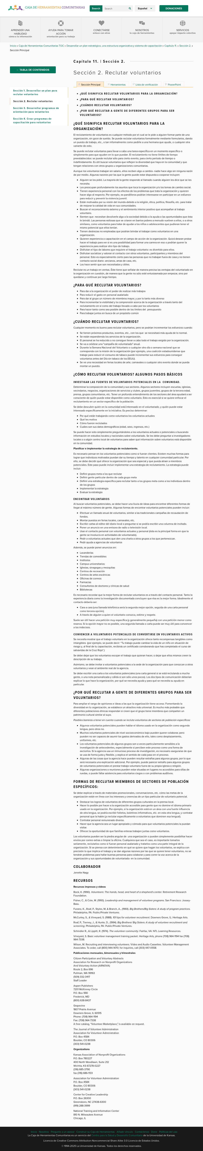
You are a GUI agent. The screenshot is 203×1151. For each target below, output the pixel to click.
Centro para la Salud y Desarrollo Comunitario (117, 1135)
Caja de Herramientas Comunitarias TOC (42, 45)
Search (96, 8)
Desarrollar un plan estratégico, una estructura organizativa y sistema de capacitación (114, 45)
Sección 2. (185, 45)
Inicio (13, 45)
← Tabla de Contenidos (33, 72)
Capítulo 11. (170, 45)
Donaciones (174, 8)
